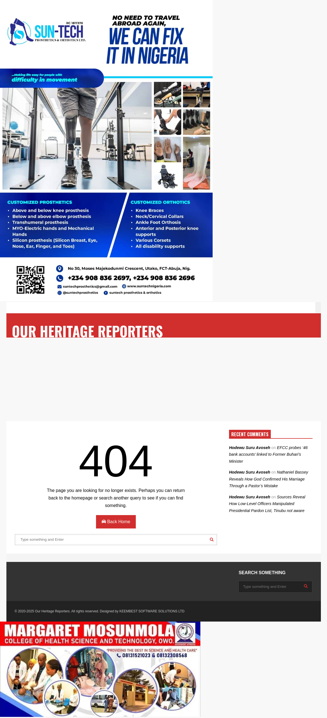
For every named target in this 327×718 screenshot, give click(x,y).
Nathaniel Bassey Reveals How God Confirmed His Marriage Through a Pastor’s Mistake (268, 479)
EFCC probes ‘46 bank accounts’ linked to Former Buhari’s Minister (268, 454)
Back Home (116, 521)
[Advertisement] (163, 379)
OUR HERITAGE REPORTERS (87, 331)
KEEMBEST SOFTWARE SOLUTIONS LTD (152, 611)
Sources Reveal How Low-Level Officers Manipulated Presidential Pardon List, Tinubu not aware (267, 504)
